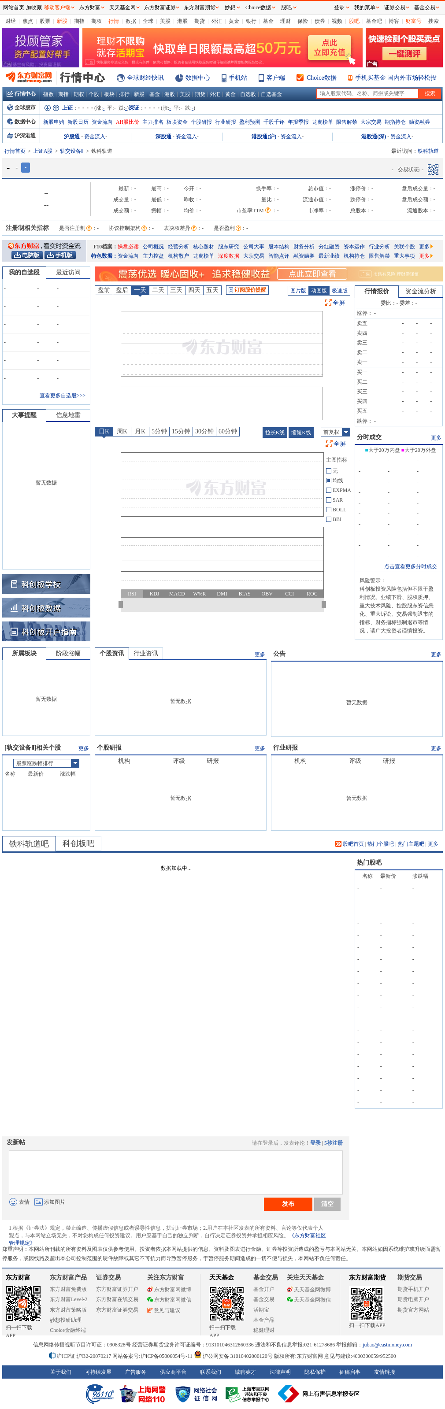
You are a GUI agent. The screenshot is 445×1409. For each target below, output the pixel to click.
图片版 (298, 291)
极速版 (340, 291)
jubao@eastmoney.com (387, 1345)
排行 (124, 94)
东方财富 (18, 1277)
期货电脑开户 (413, 1299)
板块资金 (177, 122)
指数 (48, 94)
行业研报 (225, 122)
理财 (285, 21)
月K (140, 431)
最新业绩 (329, 256)
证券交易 (394, 7)
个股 (94, 94)
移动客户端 (57, 7)
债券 (320, 21)
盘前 (104, 290)
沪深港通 (21, 136)
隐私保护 (315, 1372)
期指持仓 (395, 122)
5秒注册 (333, 1143)
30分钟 (204, 431)
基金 (268, 21)
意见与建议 (163, 1310)
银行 (251, 21)
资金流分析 (420, 291)
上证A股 (43, 151)
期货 (199, 21)
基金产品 (263, 1320)
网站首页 (13, 7)
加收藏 (34, 7)
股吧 (354, 21)
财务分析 (304, 247)
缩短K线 (301, 432)
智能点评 (278, 256)
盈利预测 (249, 122)
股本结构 (278, 247)
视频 (337, 21)
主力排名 (152, 122)
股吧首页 (349, 844)
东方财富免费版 (68, 1289)
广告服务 (135, 1372)
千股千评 (274, 122)
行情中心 (21, 94)
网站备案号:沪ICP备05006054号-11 (153, 1356)
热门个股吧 (380, 844)
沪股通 (72, 136)
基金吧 (374, 21)
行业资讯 (146, 653)
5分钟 (159, 431)
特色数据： (104, 256)
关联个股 (404, 247)
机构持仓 (354, 256)
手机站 (238, 77)
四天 (194, 290)
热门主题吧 (411, 844)
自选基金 (271, 94)
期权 (96, 21)
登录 (315, 1143)
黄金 (234, 21)
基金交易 (263, 1299)
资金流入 (94, 136)
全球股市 (21, 107)
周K (122, 431)
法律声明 (280, 1372)
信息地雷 (68, 415)
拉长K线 (275, 432)
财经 (10, 21)
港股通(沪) (264, 136)
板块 (109, 94)
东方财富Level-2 (68, 1299)
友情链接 (384, 1372)
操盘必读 (128, 247)
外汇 (216, 21)
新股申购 (53, 122)
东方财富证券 (160, 7)
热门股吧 (369, 862)
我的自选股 (24, 272)
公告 (279, 654)
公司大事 (253, 247)
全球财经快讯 (145, 77)
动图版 (319, 291)
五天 (212, 290)
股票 (45, 21)
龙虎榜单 (322, 122)
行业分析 (379, 247)
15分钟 (181, 431)
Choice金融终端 (68, 1330)
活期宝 (261, 1310)
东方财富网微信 (169, 1300)
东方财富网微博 (169, 1290)
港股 (182, 21)
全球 (148, 21)
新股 (62, 21)
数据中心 (197, 77)
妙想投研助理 (66, 1320)
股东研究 (228, 247)
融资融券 (419, 122)
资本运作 (354, 247)
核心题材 (203, 247)
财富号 (414, 21)
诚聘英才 (245, 1372)
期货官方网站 (413, 1310)
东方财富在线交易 (117, 1299)
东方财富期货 (367, 1277)
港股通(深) (373, 136)
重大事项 (404, 256)
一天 (140, 290)
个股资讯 (112, 653)
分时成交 (369, 437)
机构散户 (178, 256)
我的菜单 (364, 7)
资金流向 (102, 122)
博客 (394, 21)
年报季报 (298, 122)
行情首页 (15, 151)
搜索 (433, 21)
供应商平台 (173, 1372)
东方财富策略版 (68, 1310)
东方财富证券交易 (117, 1310)
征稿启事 (349, 1372)
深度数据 (228, 256)
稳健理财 (263, 1330)
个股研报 (201, 122)
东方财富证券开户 (117, 1289)
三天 (176, 290)
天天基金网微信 (309, 1300)
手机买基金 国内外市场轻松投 (396, 77)
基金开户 (263, 1289)
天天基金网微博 (309, 1290)
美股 (165, 21)
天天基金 (221, 1277)
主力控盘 (153, 256)
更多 (426, 247)
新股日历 (78, 122)
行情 (113, 21)
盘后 (122, 290)
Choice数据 (322, 77)
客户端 (276, 77)
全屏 (339, 303)
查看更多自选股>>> (62, 395)
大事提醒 (24, 415)
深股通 (163, 136)
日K (104, 431)
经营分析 (178, 247)
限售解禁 (346, 122)
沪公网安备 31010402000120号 (233, 1356)
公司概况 (153, 247)
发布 (288, 1203)
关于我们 (60, 1372)
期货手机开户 (413, 1289)
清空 (327, 1203)
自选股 (248, 94)
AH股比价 (127, 122)
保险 (302, 21)
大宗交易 (371, 122)
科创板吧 (78, 843)
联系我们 (210, 1372)
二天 (158, 290)
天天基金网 (122, 7)
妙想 (230, 7)
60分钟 (228, 431)
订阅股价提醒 (247, 290)
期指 (79, 21)
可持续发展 (98, 1372)
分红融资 (329, 247)
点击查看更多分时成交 (410, 566)
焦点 (27, 21)
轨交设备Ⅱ (72, 151)
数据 (131, 21)
